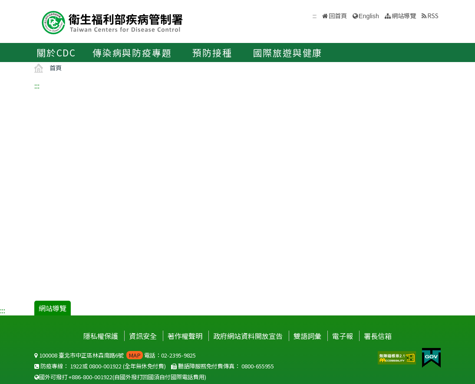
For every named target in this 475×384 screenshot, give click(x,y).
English (369, 16)
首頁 (55, 67)
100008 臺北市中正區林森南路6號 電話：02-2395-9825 (115, 355)
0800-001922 (105, 366)
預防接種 (212, 52)
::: (37, 85)
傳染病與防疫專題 (132, 52)
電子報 (342, 336)
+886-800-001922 (90, 377)
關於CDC (56, 52)
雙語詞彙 (307, 336)
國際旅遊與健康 (288, 52)
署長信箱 (378, 336)
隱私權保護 (100, 336)
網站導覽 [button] (404, 15)
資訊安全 (143, 336)
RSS (433, 15)
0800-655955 (257, 366)
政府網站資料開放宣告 (248, 336)
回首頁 (338, 15)
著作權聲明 (185, 336)
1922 (76, 366)
